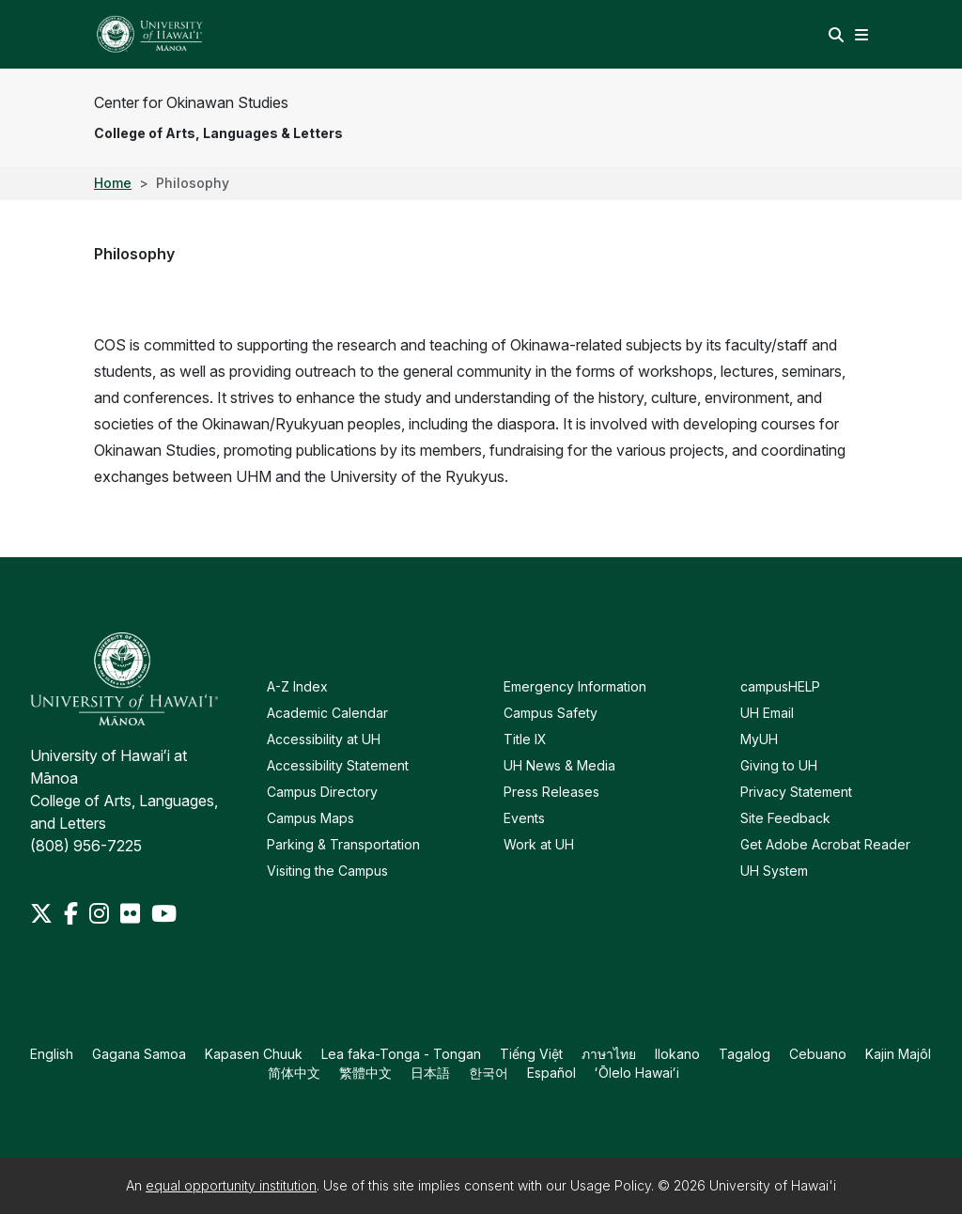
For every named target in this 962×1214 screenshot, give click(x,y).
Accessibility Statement (338, 765)
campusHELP (780, 686)
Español (551, 1073)
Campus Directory (322, 792)
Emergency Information (575, 686)
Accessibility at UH (323, 739)
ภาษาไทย (609, 1054)
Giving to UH (778, 765)
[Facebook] (73, 913)
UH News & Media (559, 765)
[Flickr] (132, 913)
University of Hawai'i (772, 1185)
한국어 (488, 1073)
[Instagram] (101, 913)
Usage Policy (610, 1185)
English (51, 1054)
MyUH (759, 739)
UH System (774, 871)
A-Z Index (297, 686)
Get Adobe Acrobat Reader (825, 844)
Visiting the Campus (327, 871)
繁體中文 (365, 1073)
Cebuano (817, 1054)
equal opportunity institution (231, 1185)
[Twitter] (43, 913)
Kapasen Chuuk (254, 1054)
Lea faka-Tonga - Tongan (401, 1054)
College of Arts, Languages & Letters (218, 133)
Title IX (525, 739)
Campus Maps (310, 818)
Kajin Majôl (898, 1054)
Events (524, 818)
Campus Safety (550, 713)
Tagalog (744, 1054)
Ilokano (677, 1054)
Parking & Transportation (343, 844)
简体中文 (294, 1073)
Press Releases (551, 792)
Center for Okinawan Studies (191, 102)
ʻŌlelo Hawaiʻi (637, 1073)
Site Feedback (785, 818)
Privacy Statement (796, 792)
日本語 (430, 1073)
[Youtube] (164, 913)
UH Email (767, 713)
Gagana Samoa (139, 1054)
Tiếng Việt (531, 1054)
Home (113, 183)
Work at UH (539, 844)
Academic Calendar (327, 713)
